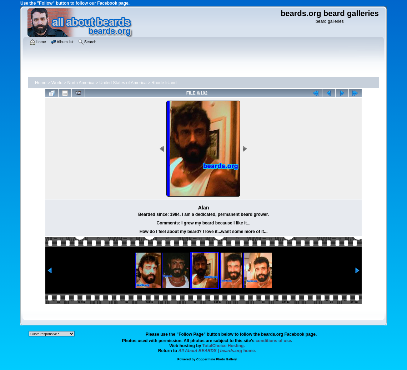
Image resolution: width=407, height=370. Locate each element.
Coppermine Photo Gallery (216, 359)
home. (217, 350)
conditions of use (273, 340)
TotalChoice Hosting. (223, 345)
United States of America (122, 82)
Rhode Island (164, 82)
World (56, 82)
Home (40, 82)
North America (81, 82)
